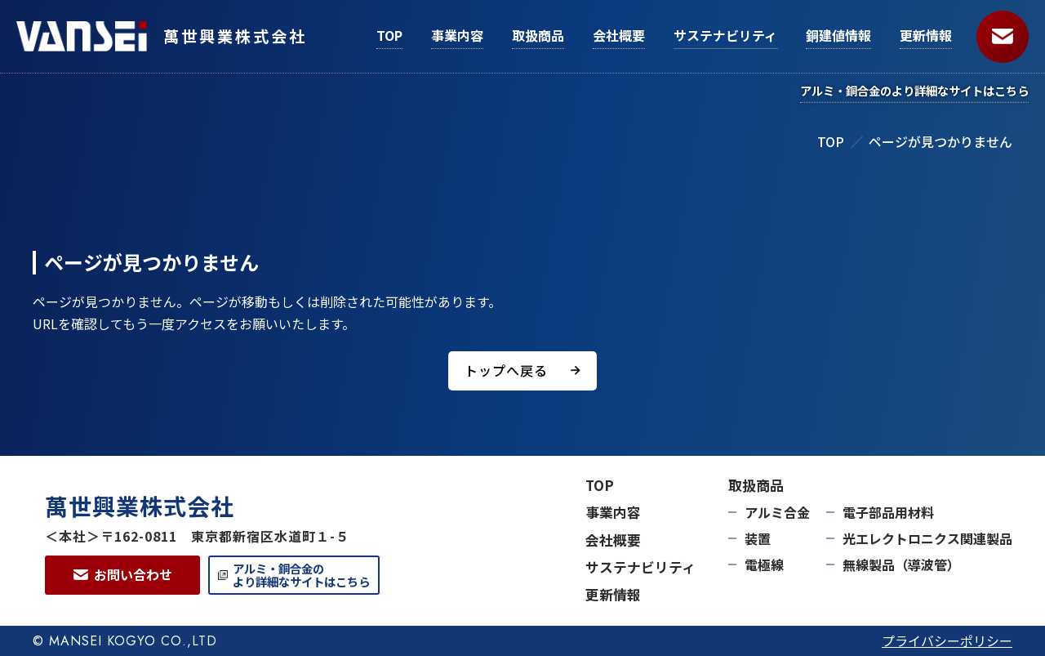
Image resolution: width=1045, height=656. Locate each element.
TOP (830, 141)
